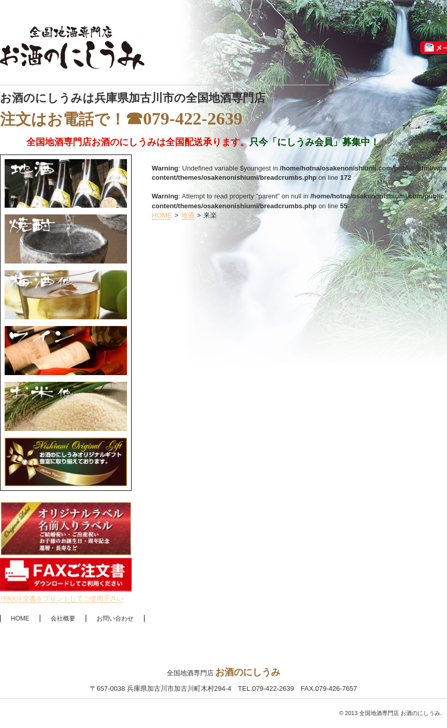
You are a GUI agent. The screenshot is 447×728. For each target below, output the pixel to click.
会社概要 (63, 618)
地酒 (188, 215)
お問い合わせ (115, 618)
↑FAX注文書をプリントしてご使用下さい (61, 598)
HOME (162, 215)
